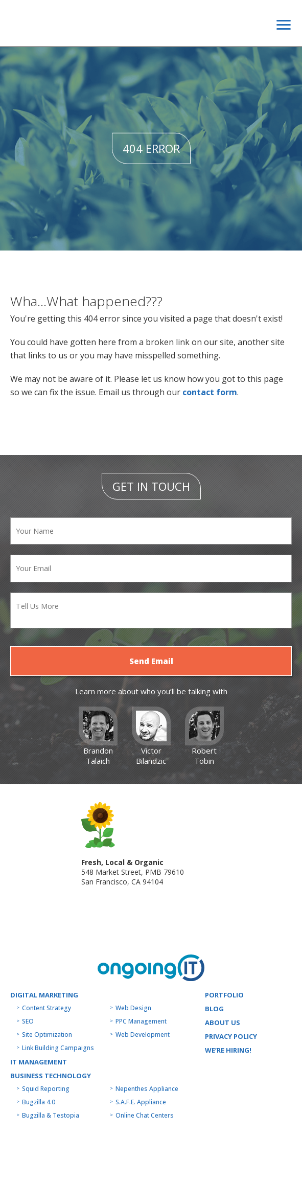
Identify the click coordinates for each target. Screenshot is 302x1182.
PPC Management (141, 1021)
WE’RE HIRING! (228, 1050)
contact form (209, 392)
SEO (28, 1021)
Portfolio (224, 994)
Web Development (142, 1034)
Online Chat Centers (144, 1115)
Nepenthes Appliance (146, 1088)
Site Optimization (47, 1034)
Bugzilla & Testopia (50, 1115)
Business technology (50, 1075)
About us (222, 1022)
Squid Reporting (45, 1088)
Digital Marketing (44, 994)
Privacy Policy (231, 1036)
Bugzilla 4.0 (38, 1102)
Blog (214, 1008)
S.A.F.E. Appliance (140, 1102)
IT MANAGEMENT (38, 1061)
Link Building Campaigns (58, 1047)
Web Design (133, 1008)
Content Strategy (46, 1008)
